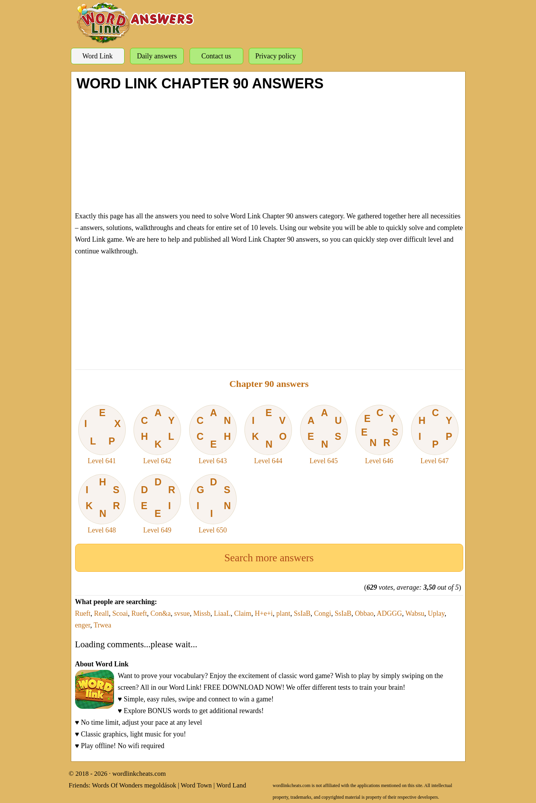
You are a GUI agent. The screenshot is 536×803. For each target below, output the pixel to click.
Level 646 (379, 435)
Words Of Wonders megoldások (134, 785)
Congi (322, 613)
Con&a (161, 613)
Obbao (364, 613)
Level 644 (268, 435)
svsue (182, 613)
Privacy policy (275, 56)
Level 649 (157, 504)
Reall (101, 613)
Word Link (97, 56)
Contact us (216, 56)
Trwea (102, 625)
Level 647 (435, 435)
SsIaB (302, 613)
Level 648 (102, 504)
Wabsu (415, 613)
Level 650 (213, 504)
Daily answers (157, 56)
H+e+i (264, 613)
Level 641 (102, 435)
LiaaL (222, 613)
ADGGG (389, 613)
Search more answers (268, 558)
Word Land (231, 785)
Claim (242, 613)
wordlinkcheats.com (139, 773)
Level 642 (157, 435)
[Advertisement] (269, 149)
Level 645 (324, 435)
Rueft (83, 613)
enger (82, 625)
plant (283, 613)
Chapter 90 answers (269, 384)
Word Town (196, 785)
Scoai (120, 613)
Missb (202, 613)
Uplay (436, 613)
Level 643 (213, 435)
